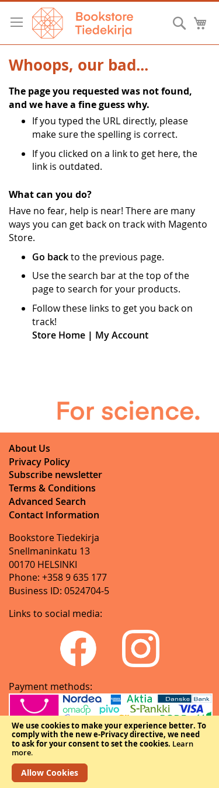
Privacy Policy (39, 461)
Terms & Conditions (52, 488)
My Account (121, 335)
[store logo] (82, 23)
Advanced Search (47, 501)
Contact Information (54, 514)
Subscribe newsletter (55, 474)
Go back (50, 256)
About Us (29, 448)
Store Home (58, 335)
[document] (109, 751)
